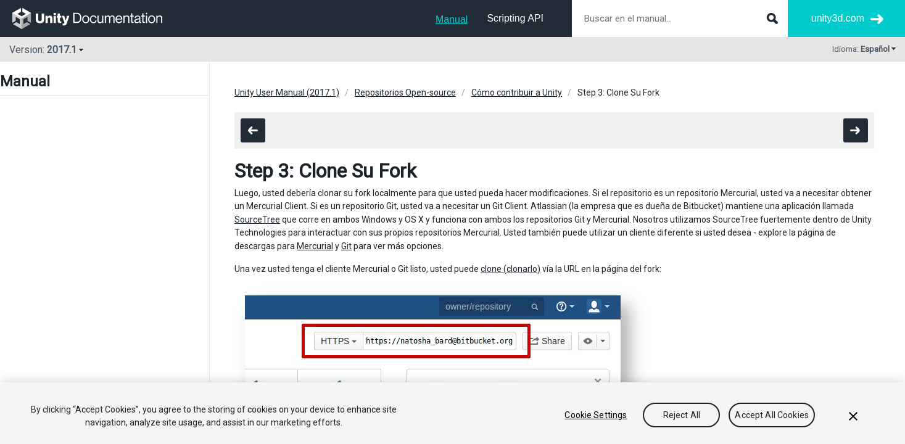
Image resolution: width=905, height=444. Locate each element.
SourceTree (257, 219)
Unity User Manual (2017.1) (286, 92)
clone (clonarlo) (510, 269)
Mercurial (315, 246)
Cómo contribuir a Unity (516, 92)
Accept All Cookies (772, 415)
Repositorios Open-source (405, 92)
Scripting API (515, 18)
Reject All (681, 415)
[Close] (853, 416)
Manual (452, 19)
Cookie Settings (595, 415)
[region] (452, 413)
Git (346, 246)
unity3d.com (837, 18)
